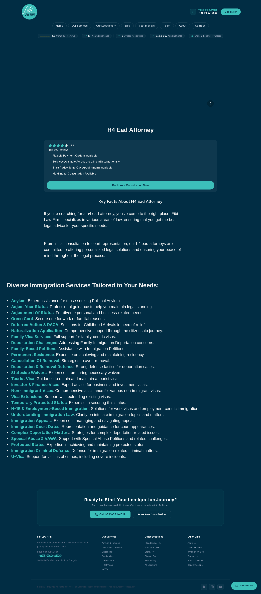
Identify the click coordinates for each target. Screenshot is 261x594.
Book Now (231, 11)
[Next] (210, 103)
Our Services (80, 25)
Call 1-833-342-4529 (110, 514)
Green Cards (108, 560)
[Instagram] (212, 587)
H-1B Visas (107, 565)
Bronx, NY (150, 552)
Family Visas (108, 556)
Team (166, 25)
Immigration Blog (196, 552)
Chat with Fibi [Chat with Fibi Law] (244, 586)
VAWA (105, 569)
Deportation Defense (112, 547)
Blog (127, 25)
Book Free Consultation (152, 514)
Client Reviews (195, 547)
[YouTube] (220, 587)
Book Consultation (196, 560)
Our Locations (106, 25)
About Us (192, 543)
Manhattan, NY (152, 547)
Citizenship (107, 552)
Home (59, 25)
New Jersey (150, 560)
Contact (200, 25)
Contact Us (193, 556)
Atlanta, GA (150, 556)
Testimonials (147, 25)
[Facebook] (204, 587)
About (182, 25)
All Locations (151, 565)
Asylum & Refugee (111, 543)
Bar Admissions (195, 565)
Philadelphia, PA (152, 543)
